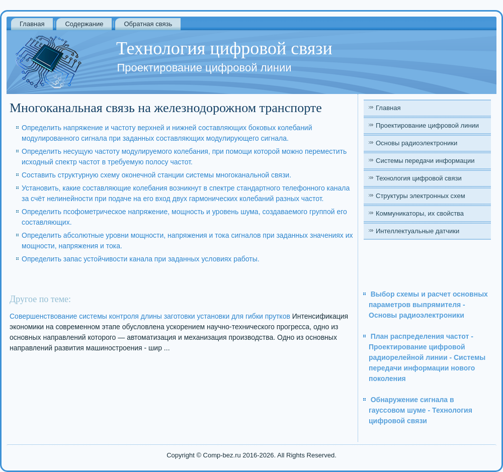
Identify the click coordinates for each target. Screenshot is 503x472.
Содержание (84, 24)
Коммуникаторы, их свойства (420, 213)
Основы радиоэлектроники (416, 143)
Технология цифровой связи (419, 178)
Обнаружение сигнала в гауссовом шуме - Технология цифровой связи (420, 410)
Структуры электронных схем (420, 196)
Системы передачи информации (425, 160)
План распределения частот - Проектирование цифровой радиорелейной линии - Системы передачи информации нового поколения (427, 357)
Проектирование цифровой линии (427, 125)
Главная (32, 24)
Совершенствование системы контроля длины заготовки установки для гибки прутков (150, 316)
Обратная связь (148, 24)
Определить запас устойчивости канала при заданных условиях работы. (141, 259)
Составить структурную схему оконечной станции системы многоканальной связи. (156, 175)
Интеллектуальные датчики (417, 231)
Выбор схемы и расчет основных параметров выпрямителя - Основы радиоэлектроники (428, 304)
